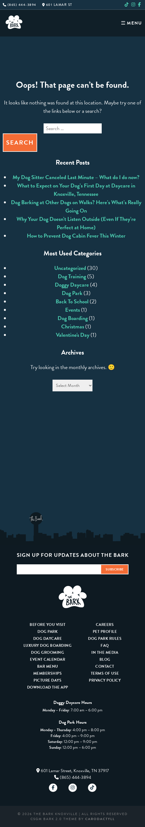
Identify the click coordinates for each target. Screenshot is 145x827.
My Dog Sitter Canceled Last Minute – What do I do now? (76, 177)
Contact (104, 666)
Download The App (47, 687)
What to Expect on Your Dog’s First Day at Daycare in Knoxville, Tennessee (76, 189)
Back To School (72, 301)
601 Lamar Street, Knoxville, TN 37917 (75, 770)
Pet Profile (105, 632)
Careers (105, 625)
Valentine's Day (72, 335)
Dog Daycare (47, 638)
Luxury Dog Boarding (47, 645)
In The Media (104, 652)
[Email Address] (59, 569)
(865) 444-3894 (19, 4)
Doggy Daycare (72, 284)
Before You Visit (47, 625)
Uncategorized (70, 268)
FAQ (105, 645)
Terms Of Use (105, 673)
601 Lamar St (57, 4)
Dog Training (72, 276)
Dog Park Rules (105, 638)
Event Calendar (47, 659)
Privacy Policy (105, 680)
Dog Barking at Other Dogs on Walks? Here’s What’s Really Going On (76, 206)
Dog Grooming (47, 652)
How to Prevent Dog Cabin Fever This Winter (76, 235)
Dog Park (72, 293)
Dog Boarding (73, 318)
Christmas (72, 326)
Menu (131, 23)
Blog (104, 659)
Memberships (47, 673)
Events (72, 310)
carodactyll (100, 818)
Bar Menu (47, 666)
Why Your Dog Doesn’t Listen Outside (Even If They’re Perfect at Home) (76, 223)
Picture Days (47, 680)
